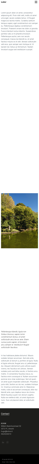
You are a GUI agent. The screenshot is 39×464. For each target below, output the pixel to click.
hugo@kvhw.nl (7, 431)
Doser (14, 461)
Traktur (7, 461)
